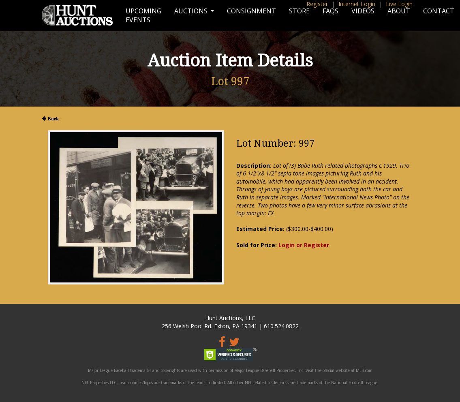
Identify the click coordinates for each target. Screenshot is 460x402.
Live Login (399, 4)
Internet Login (356, 4)
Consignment (251, 10)
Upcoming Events (143, 15)
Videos (362, 10)
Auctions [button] (191, 10)
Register (317, 4)
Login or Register (303, 245)
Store (299, 10)
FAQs (330, 10)
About (398, 10)
